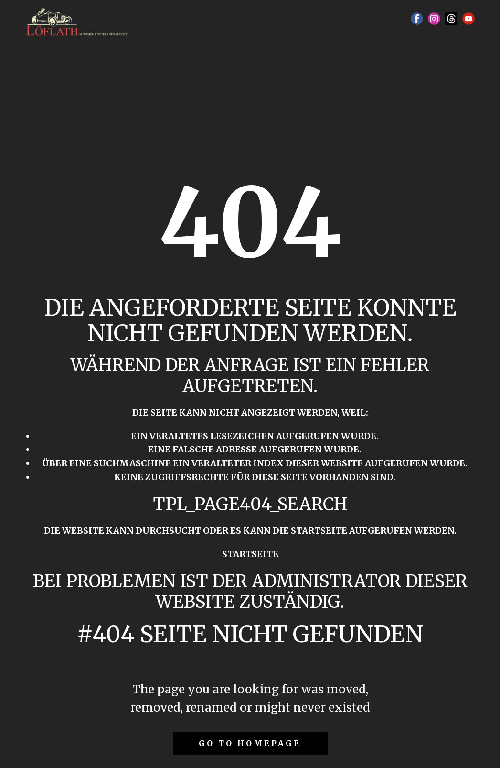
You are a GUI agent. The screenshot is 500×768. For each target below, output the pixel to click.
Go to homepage (250, 743)
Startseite (250, 554)
